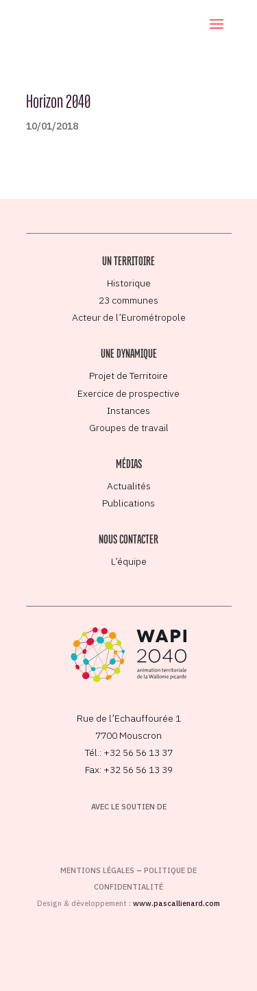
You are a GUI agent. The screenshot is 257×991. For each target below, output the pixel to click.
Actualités (129, 486)
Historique (129, 283)
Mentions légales (97, 870)
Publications (128, 503)
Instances (128, 410)
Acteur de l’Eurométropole (129, 317)
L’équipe (129, 561)
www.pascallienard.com (176, 903)
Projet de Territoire (128, 375)
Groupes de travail (129, 427)
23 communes (128, 300)
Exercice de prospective (128, 393)
